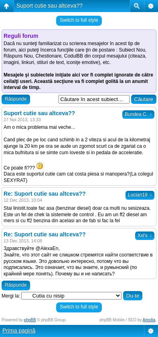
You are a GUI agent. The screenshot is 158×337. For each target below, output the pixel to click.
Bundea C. (138, 114)
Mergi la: (11, 296)
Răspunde (16, 99)
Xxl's (145, 235)
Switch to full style (79, 20)
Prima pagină (19, 330)
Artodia (149, 320)
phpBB (30, 320)
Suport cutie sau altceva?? (49, 5)
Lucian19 (140, 195)
